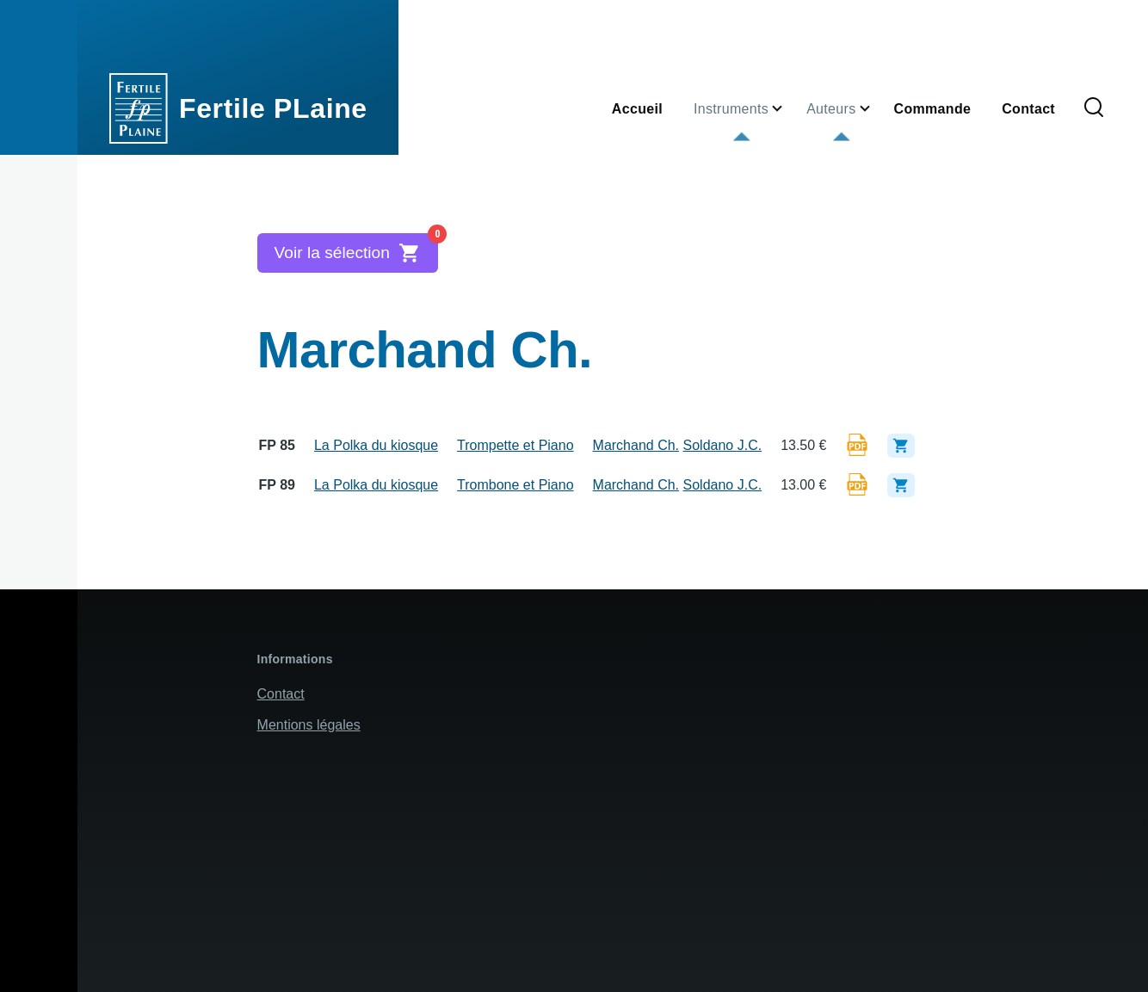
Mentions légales (309, 725)
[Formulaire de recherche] (1094, 108)
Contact (281, 694)
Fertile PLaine (273, 108)
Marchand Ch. (636, 445)
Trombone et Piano (515, 485)
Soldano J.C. (722, 445)
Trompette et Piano (515, 445)
